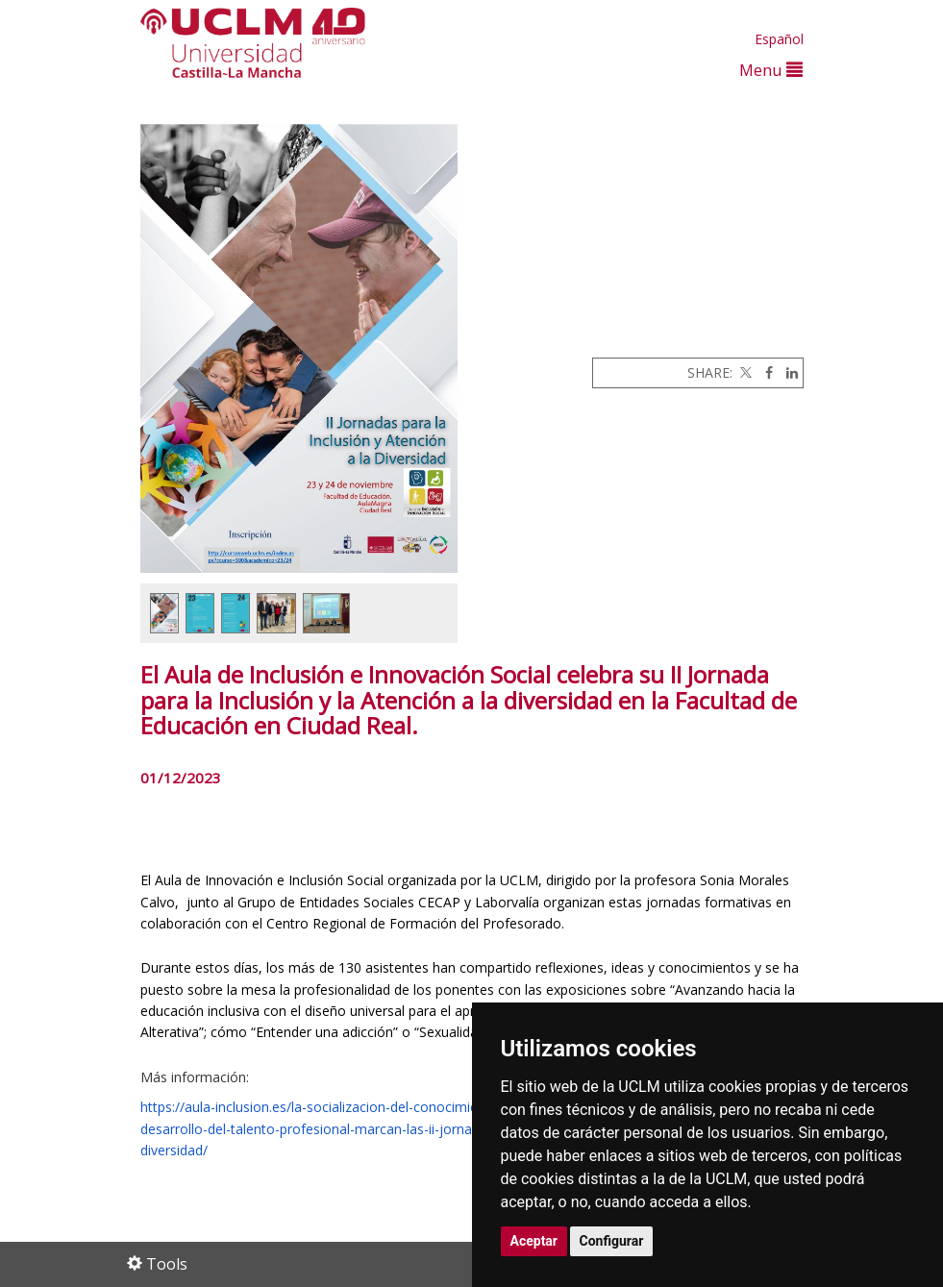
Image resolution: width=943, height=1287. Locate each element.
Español (779, 39)
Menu (771, 70)
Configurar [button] (612, 1241)
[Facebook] (764, 372)
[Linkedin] (787, 372)
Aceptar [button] (534, 1241)
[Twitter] (744, 372)
